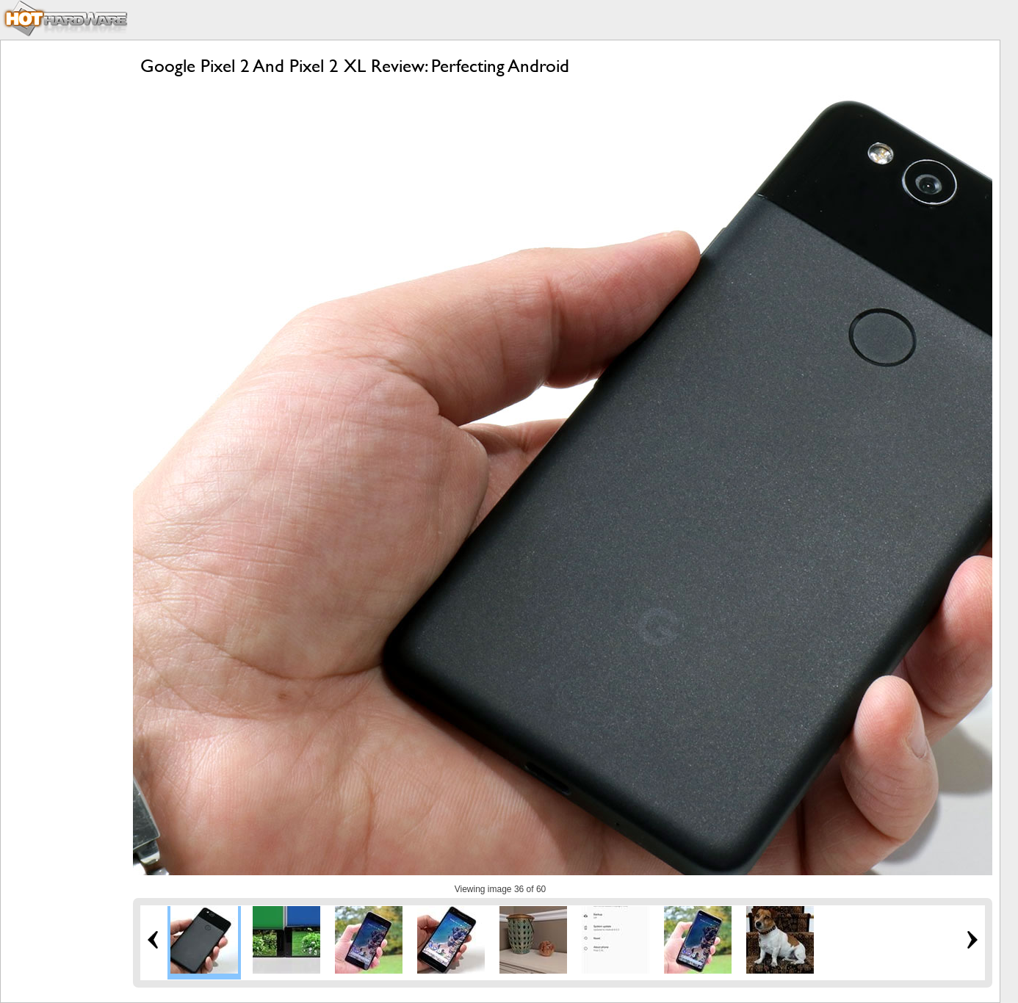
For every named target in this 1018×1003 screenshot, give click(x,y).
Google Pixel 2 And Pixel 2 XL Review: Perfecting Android (354, 65)
